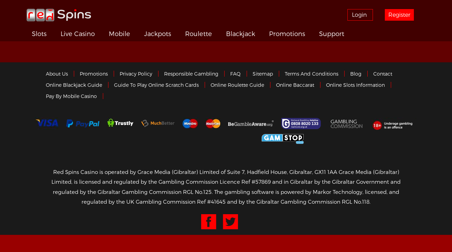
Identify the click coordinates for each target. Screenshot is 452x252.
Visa (46, 124)
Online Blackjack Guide (74, 86)
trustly (120, 124)
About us (57, 74)
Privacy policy (136, 74)
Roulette (226, 33)
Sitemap (263, 74)
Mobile (137, 33)
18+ (394, 124)
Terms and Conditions (311, 74)
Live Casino (90, 33)
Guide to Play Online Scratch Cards (156, 86)
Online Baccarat (295, 86)
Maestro (190, 124)
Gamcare (302, 124)
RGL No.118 (355, 202)
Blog (355, 74)
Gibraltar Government (231, 138)
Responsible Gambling (191, 74)
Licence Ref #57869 (245, 182)
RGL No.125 (197, 192)
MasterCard (213, 124)
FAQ (235, 74)
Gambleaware (251, 124)
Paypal (82, 124)
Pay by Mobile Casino (71, 97)
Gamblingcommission (347, 124)
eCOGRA (177, 138)
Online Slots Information (355, 86)
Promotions (325, 33)
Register (405, 14)
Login (363, 14)
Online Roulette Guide (237, 86)
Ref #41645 (211, 202)
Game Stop (283, 138)
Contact (382, 74)
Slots (47, 33)
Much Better (158, 124)
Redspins (59, 15)
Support (375, 33)
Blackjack (273, 33)
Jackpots (180, 33)
